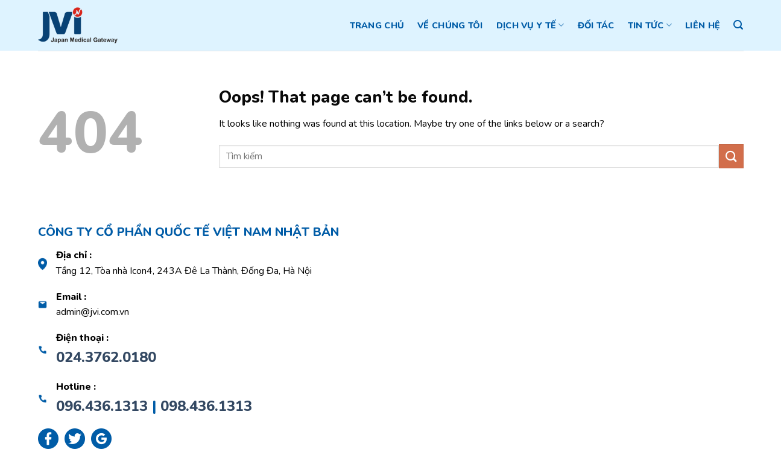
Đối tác (596, 25)
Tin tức (650, 25)
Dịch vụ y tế (530, 25)
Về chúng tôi (449, 25)
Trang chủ (377, 25)
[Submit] (731, 156)
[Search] (738, 25)
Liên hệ (702, 25)
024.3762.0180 (106, 357)
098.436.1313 (206, 406)
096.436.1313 (102, 406)
